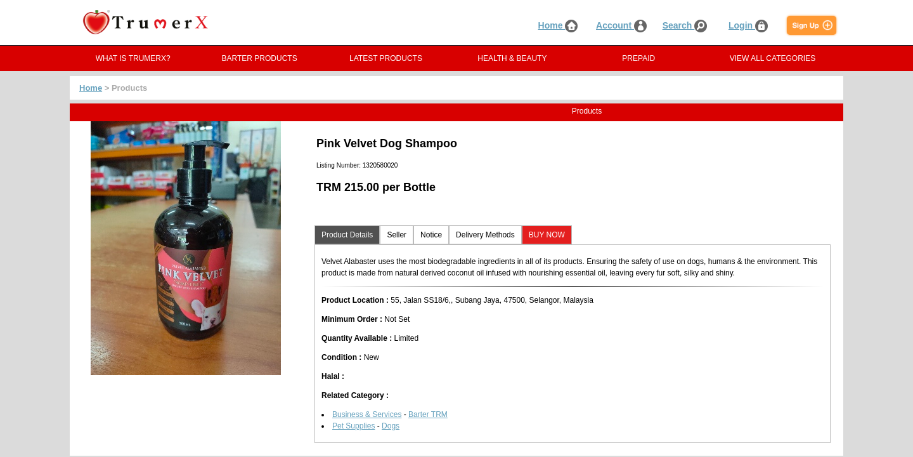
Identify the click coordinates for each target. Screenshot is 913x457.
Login (748, 25)
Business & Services (366, 414)
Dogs (390, 425)
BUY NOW (547, 234)
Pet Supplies (353, 425)
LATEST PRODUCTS (385, 58)
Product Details (347, 234)
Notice (431, 234)
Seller (396, 234)
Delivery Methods (485, 234)
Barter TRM (428, 414)
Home (558, 25)
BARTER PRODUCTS (259, 58)
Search (685, 25)
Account (621, 25)
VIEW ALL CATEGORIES (772, 58)
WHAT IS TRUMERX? (133, 58)
